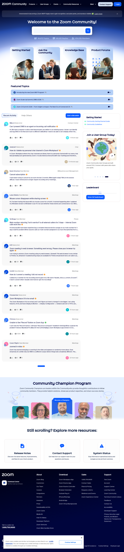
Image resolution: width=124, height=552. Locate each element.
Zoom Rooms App (65, 483)
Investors (39, 500)
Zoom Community (110, 493)
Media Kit (39, 514)
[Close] (81, 537)
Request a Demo (87, 490)
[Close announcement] (117, 14)
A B (11, 245)
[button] (73, 115)
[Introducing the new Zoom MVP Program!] (31, 92)
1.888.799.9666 (8, 527)
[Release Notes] (22, 451)
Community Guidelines (94, 124)
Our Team (39, 486)
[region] (43, 542)
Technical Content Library (112, 497)
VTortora (12, 319)
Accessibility (108, 507)
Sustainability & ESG (43, 507)
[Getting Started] (22, 63)
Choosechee (14, 295)
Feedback (107, 500)
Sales (84, 474)
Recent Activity (9, 115)
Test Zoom (107, 479)
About (39, 474)
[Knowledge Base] (74, 63)
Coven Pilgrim (14, 343)
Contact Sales (86, 483)
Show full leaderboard (95, 197)
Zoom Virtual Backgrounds (68, 504)
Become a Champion (62, 400)
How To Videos (41, 518)
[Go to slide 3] (100, 177)
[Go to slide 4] (103, 177)
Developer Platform (42, 521)
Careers (39, 490)
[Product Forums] (101, 63)
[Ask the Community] (48, 63)
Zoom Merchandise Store (45, 528)
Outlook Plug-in (64, 493)
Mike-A (12, 123)
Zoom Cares (40, 511)
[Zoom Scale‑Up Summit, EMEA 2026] (30, 99)
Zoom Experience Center (90, 497)
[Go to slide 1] (95, 177)
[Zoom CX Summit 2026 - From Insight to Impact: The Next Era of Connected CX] (44, 106)
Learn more (98, 14)
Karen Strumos (15, 171)
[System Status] (102, 451)
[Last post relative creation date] (74, 138)
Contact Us (108, 504)
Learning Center (109, 490)
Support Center (109, 486)
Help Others (26, 115)
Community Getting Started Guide (98, 121)
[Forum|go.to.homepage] (14, 4)
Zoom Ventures (41, 525)
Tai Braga (13, 219)
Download (63, 474)
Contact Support (105, 4)
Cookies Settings (103, 546)
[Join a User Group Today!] (101, 154)
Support (107, 474)
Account (107, 483)
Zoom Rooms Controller (67, 486)
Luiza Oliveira (14, 195)
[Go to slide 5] (107, 177)
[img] (117, 14)
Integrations (40, 493)
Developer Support (110, 511)
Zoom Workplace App (66, 479)
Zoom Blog (40, 479)
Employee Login (115, 546)
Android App (63, 500)
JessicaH (13, 147)
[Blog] (3, 540)
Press (38, 504)
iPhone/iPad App (64, 497)
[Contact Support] (62, 451)
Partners (39, 497)
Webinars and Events (89, 493)
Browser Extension (65, 490)
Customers (40, 483)
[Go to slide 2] (98, 177)
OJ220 (12, 271)
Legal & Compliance (90, 546)
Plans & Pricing (87, 486)
